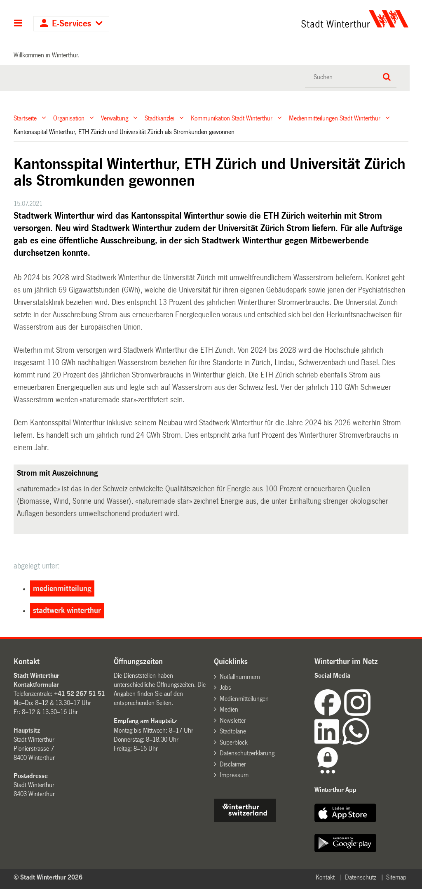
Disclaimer (233, 764)
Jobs (225, 687)
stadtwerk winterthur (67, 610)
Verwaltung (114, 117)
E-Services (71, 23)
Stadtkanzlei (159, 117)
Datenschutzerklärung (247, 753)
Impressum (234, 774)
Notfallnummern (240, 676)
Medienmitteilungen (244, 698)
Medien (229, 709)
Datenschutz (360, 877)
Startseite (25, 117)
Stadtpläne (233, 731)
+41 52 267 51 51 (79, 693)
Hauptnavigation (18, 24)
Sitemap (396, 877)
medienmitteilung (62, 589)
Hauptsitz (27, 730)
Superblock (234, 742)
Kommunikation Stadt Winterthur (231, 117)
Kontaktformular (36, 684)
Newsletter (233, 720)
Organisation (68, 117)
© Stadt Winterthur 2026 (48, 877)
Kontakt (325, 877)
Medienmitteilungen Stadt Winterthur (334, 117)
